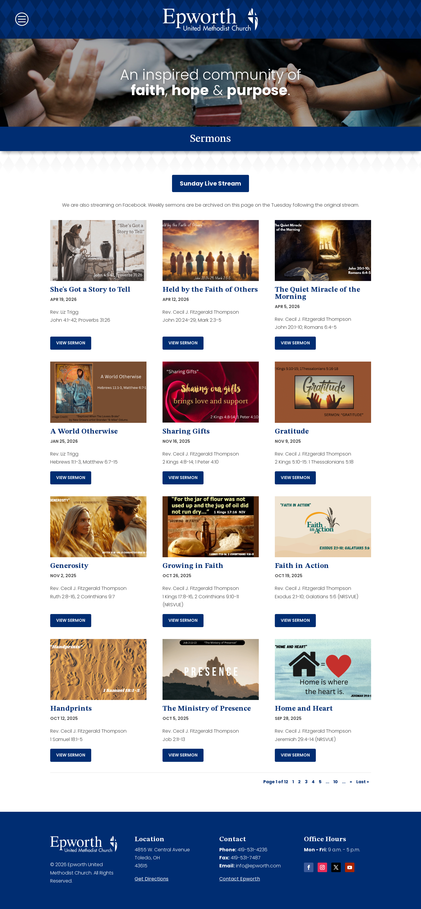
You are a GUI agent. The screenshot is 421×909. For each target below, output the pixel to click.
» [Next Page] (351, 782)
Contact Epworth (239, 878)
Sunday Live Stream (210, 183)
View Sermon (70, 343)
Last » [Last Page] (362, 782)
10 (335, 782)
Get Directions (151, 878)
